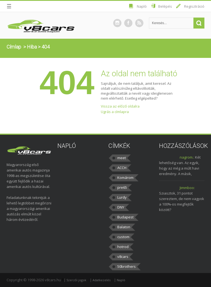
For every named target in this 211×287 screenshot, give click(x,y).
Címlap (14, 47)
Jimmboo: (187, 187)
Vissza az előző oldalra (120, 106)
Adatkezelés (101, 280)
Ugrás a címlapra (115, 111)
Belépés (165, 6)
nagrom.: (187, 157)
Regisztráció (194, 6)
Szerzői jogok (76, 280)
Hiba (32, 47)
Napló (142, 6)
